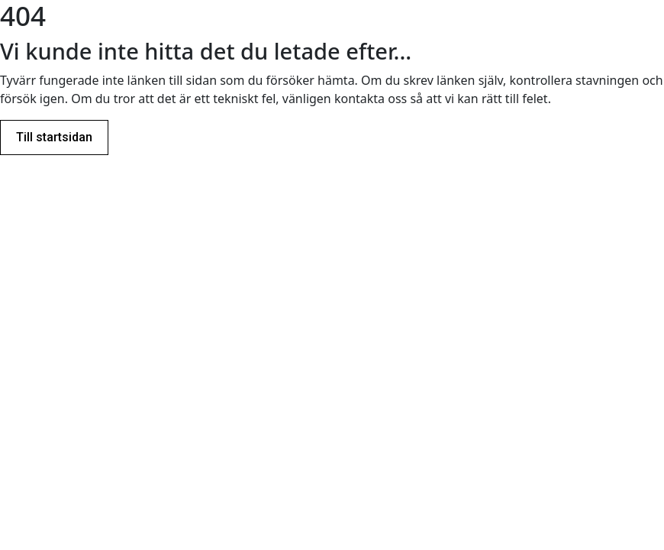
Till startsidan (54, 137)
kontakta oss (370, 98)
